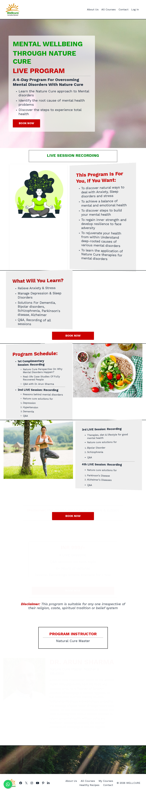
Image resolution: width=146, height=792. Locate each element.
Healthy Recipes (89, 784)
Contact (123, 9)
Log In (135, 9)
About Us (93, 9)
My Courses (106, 780)
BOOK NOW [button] (26, 123)
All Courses (108, 9)
